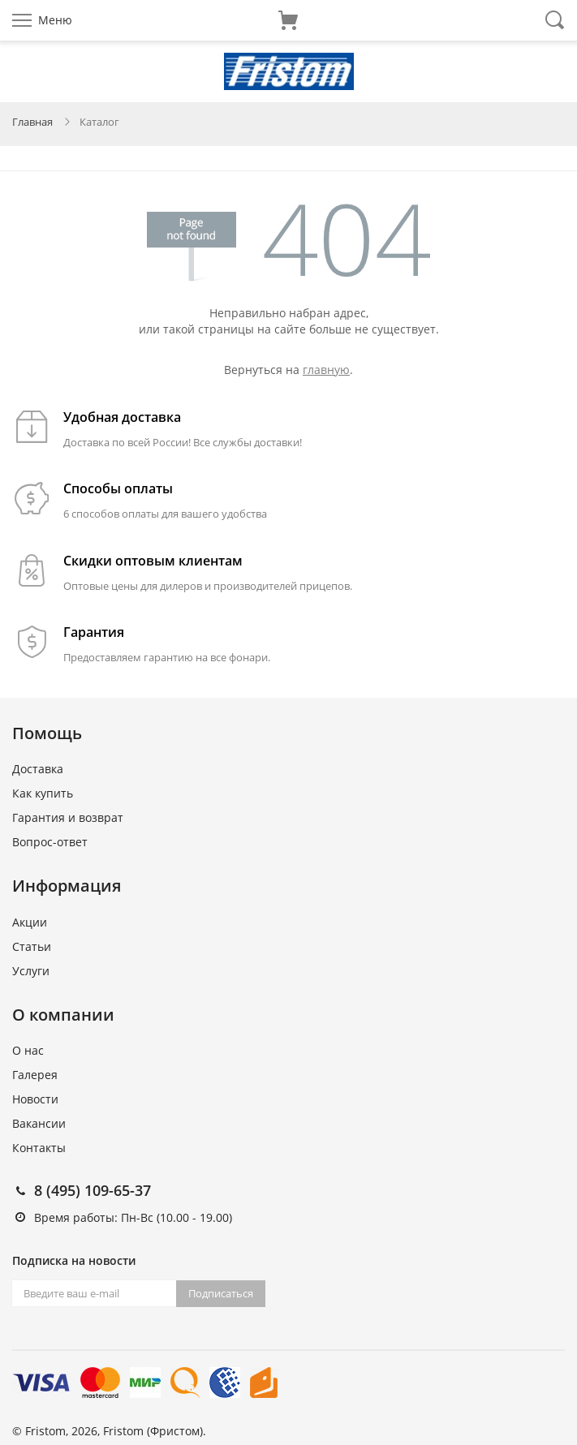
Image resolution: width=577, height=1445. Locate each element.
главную (326, 369)
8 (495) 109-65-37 (92, 1190)
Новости (35, 1099)
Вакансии (39, 1123)
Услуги (31, 970)
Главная (32, 121)
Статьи (31, 946)
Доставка (37, 768)
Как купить (42, 793)
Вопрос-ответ (50, 841)
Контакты (39, 1147)
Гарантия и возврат (67, 817)
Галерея (35, 1074)
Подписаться (220, 1293)
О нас (28, 1050)
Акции (29, 922)
